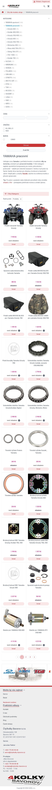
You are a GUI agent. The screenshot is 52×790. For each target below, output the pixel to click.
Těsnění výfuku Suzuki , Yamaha (38, 451)
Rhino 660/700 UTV (16, 48)
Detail (13, 244)
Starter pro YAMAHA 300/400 (13, 630)
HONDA (10, 68)
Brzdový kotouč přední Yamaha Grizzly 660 (38, 496)
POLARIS (11, 71)
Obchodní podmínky (10, 717)
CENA (5, 114)
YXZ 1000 (13, 55)
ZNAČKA (6, 125)
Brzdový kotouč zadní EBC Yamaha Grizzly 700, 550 (38, 541)
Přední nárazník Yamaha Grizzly (14, 227)
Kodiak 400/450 (15, 32)
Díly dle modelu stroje (15, 12)
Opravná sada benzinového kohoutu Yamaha (14, 272)
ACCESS (10, 91)
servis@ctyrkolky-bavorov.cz (15, 752)
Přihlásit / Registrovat (41, 2)
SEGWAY (10, 94)
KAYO (9, 104)
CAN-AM (10, 74)
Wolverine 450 (14, 45)
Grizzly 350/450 (15, 35)
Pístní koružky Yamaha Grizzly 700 (14, 362)
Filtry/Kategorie (11, 194)
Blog (4, 720)
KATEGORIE (7, 19)
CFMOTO (11, 78)
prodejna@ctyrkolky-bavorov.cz (16, 766)
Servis (5, 694)
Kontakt (5, 709)
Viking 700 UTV (14, 52)
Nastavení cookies (9, 702)
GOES (9, 107)
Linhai (9, 97)
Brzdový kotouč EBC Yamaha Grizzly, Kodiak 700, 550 (13, 541)
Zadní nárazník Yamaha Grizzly (38, 227)
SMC (8, 100)
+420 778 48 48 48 (11, 764)
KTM (9, 84)
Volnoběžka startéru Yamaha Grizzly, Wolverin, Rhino (38, 407)
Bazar (5, 698)
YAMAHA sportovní (14, 22)
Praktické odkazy (11, 705)
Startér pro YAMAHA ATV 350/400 (38, 631)
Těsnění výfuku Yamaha (14, 495)
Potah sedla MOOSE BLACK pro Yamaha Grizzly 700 (14, 317)
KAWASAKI (11, 65)
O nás (5, 713)
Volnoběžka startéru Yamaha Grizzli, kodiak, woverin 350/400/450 (38, 363)
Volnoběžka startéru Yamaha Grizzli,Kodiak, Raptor (13, 407)
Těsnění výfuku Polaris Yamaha (13, 451)
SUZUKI (10, 61)
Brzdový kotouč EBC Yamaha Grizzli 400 (13, 586)
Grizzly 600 (13, 39)
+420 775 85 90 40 (11, 750)
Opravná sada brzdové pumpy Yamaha (38, 586)
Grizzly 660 (13, 29)
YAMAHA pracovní (14, 26)
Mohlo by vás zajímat (13, 690)
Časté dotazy (7, 724)
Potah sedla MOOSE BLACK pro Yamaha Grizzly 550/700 (38, 272)
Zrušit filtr (26, 150)
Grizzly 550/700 (15, 42)
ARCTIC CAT (11, 81)
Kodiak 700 (13, 58)
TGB (9, 87)
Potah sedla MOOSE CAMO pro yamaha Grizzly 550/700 (38, 317)
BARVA (5, 136)
